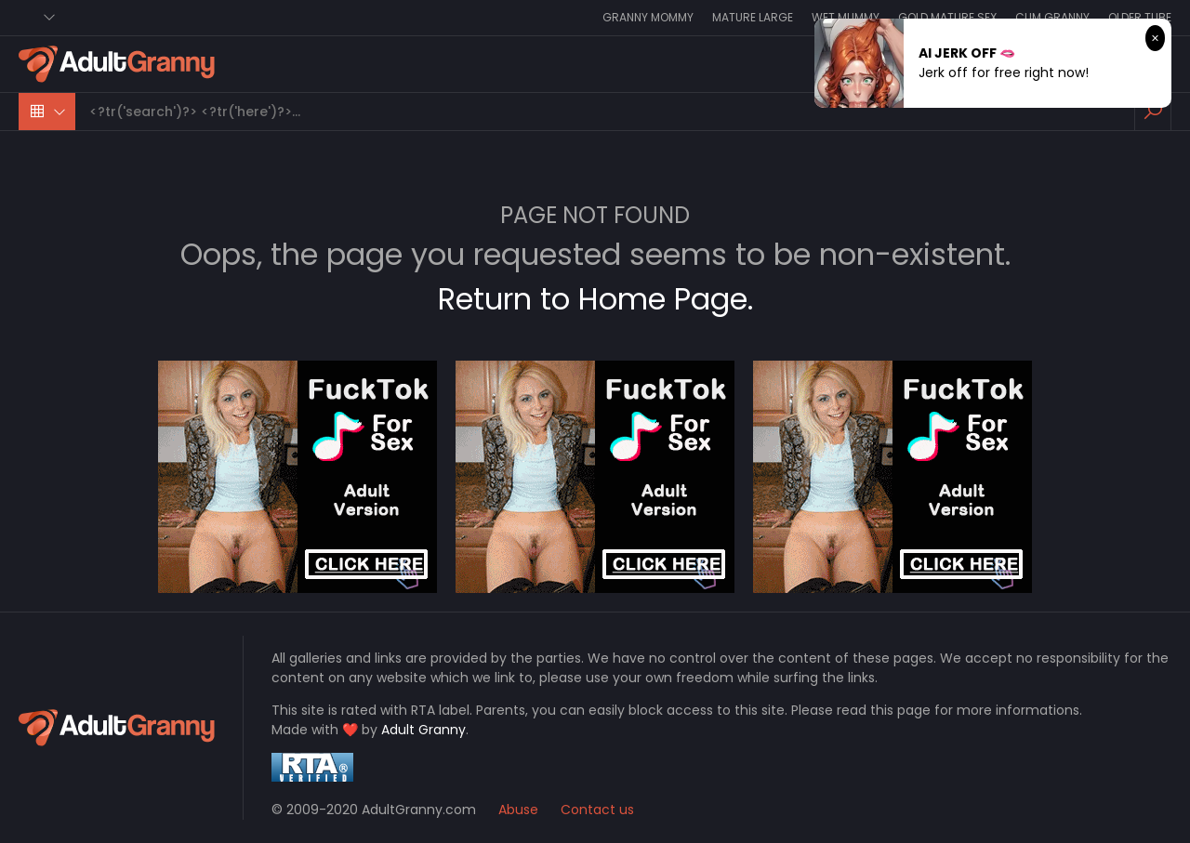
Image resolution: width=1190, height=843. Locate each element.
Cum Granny (1052, 17)
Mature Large (752, 17)
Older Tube (1139, 17)
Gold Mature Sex (947, 17)
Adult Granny (423, 729)
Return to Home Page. (595, 299)
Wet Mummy (845, 17)
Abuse (518, 809)
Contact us (597, 809)
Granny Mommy (648, 17)
